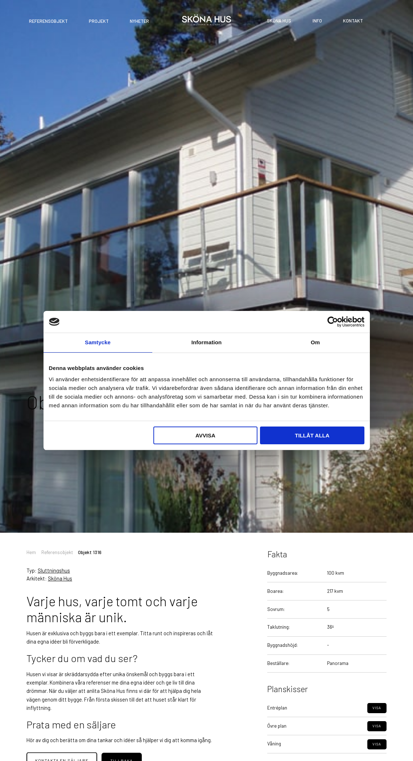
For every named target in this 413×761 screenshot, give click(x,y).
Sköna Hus (279, 21)
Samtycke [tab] (98, 342)
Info (317, 21)
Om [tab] (315, 342)
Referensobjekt (48, 21)
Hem (31, 552)
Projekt (99, 21)
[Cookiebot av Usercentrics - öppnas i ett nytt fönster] (332, 321)
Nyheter (139, 21)
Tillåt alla (312, 435)
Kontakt (353, 21)
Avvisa (205, 435)
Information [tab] (206, 342)
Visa (376, 719)
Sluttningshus (54, 570)
